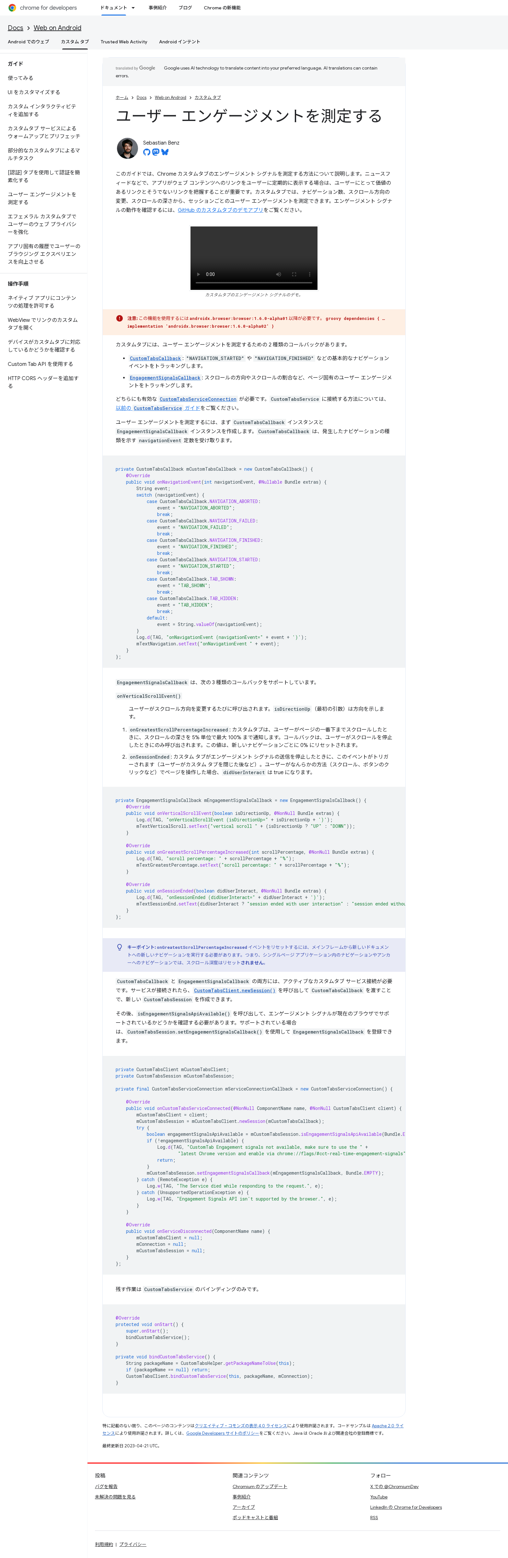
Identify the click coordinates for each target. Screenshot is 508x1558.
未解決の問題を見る (115, 1497)
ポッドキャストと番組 (255, 1517)
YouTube (378, 1497)
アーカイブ (244, 1507)
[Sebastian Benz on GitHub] (146, 153)
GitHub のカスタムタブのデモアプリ (220, 210)
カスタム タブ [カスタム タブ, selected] (75, 42)
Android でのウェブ (28, 42)
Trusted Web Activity (124, 42)
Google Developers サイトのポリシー (222, 1433)
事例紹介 (158, 8)
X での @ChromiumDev (394, 1486)
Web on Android (57, 28)
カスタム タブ (208, 97)
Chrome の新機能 (222, 8)
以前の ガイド (158, 408)
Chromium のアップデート (260, 1486)
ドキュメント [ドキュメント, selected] (113, 8)
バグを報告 (106, 1486)
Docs (15, 28)
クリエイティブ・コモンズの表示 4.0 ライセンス (241, 1426)
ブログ (185, 8)
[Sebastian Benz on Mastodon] (155, 153)
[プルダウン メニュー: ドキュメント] (135, 8)
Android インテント (180, 42)
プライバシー (132, 1544)
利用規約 (104, 1544)
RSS (374, 1517)
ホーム (122, 97)
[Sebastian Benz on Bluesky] (164, 153)
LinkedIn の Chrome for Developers (406, 1507)
